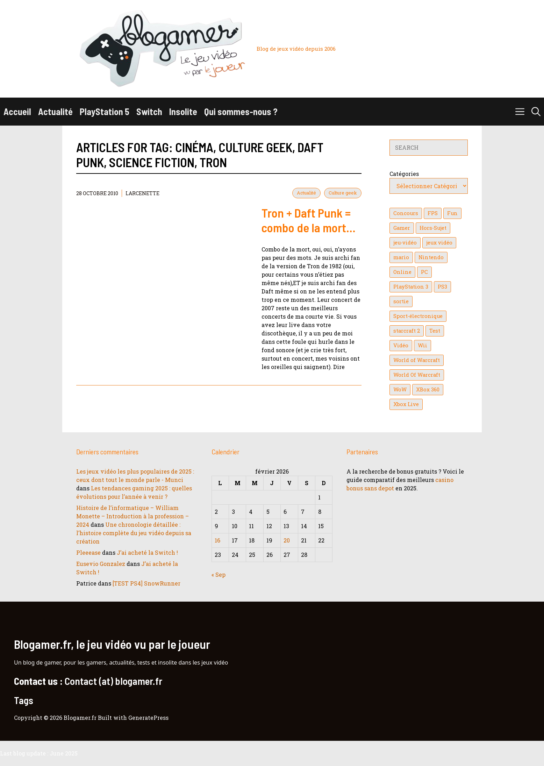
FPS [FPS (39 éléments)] (433, 213)
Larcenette (142, 193)
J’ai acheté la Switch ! (147, 552)
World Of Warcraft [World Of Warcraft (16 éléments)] (416, 374)
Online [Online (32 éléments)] (402, 272)
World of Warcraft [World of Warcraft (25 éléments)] (416, 360)
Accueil (17, 111)
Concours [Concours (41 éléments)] (405, 213)
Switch (149, 111)
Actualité (55, 111)
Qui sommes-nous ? (241, 111)
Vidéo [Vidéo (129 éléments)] (400, 345)
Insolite (183, 111)
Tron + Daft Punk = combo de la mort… (309, 220)
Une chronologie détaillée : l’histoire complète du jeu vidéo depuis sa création (133, 533)
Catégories (404, 173)
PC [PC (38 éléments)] (424, 272)
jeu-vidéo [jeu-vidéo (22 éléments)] (405, 242)
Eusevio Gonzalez (100, 563)
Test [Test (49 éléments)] (434, 330)
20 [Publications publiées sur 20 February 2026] (287, 540)
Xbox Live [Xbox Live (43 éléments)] (406, 404)
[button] (536, 112)
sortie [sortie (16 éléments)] (401, 301)
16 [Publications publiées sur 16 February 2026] (217, 540)
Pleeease (88, 552)
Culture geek (343, 193)
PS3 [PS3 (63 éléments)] (442, 286)
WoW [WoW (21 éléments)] (400, 389)
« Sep (219, 574)
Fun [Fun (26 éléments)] (452, 213)
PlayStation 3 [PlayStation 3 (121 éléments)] (410, 286)
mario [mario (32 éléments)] (401, 257)
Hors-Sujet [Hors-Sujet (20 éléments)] (433, 228)
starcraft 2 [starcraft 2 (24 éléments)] (406, 330)
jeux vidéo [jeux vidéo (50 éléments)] (439, 242)
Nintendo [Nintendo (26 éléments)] (431, 257)
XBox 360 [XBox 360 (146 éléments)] (427, 389)
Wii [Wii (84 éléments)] (422, 345)
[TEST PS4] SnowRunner (146, 583)
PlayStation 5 (104, 111)
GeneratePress (148, 717)
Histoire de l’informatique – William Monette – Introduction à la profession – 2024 (132, 516)
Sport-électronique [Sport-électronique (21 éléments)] (418, 316)
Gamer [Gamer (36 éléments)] (401, 228)
